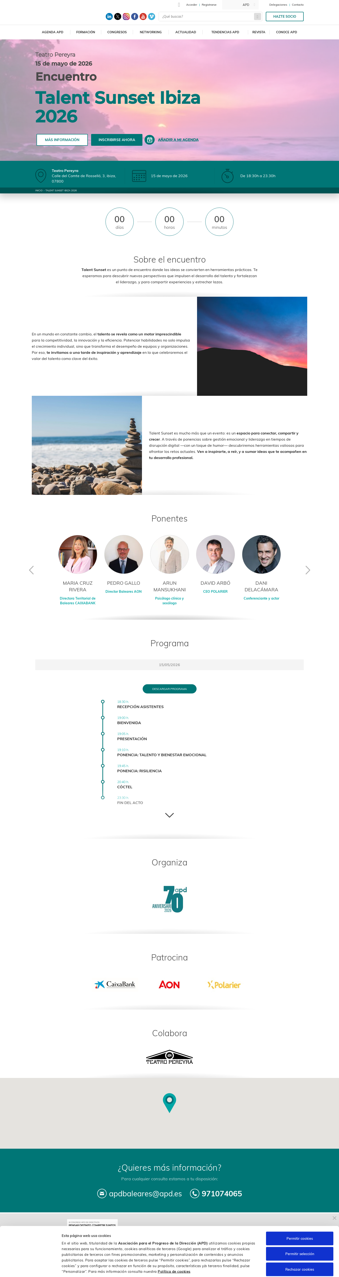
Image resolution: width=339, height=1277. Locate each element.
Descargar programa (169, 689)
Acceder (191, 4)
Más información (62, 140)
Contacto (298, 4)
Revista (258, 32)
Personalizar (250, 1267)
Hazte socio (284, 16)
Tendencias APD (225, 32)
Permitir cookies (300, 1215)
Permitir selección (299, 1230)
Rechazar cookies (299, 1246)
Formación (85, 32)
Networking (151, 32)
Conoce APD (286, 32)
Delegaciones (278, 4)
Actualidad (185, 32)
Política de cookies (174, 1248)
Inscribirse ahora (117, 140)
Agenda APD (52, 32)
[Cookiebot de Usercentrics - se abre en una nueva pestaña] (30, 1267)
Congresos (117, 32)
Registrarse (209, 4)
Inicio (39, 190)
